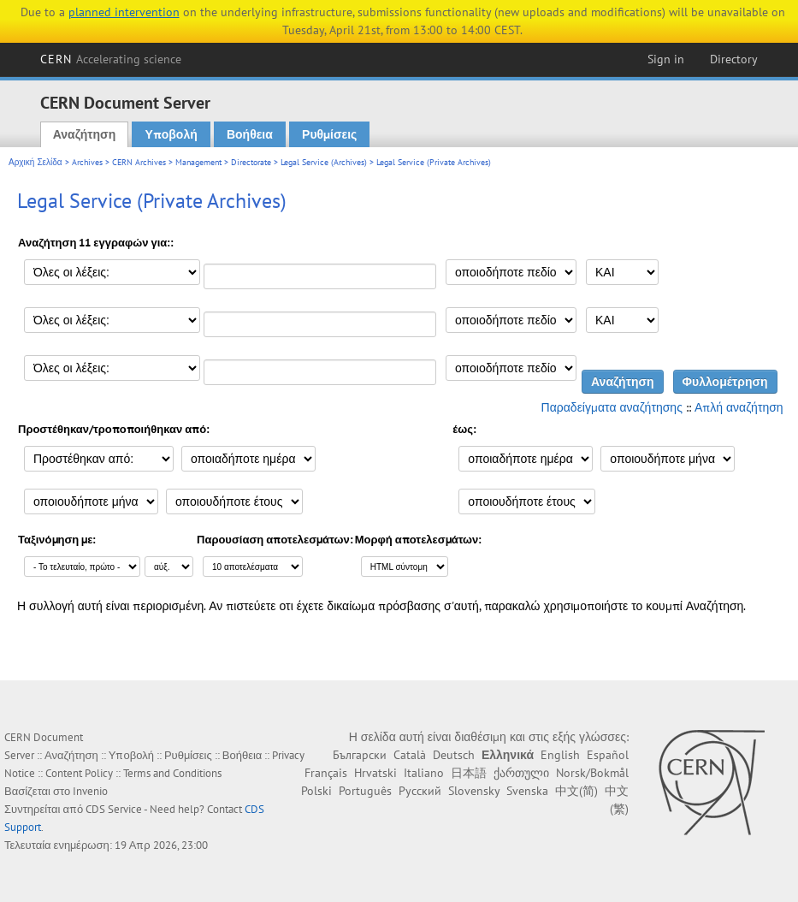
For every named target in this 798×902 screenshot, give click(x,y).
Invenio (90, 791)
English (560, 755)
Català (409, 755)
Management (198, 162)
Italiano (424, 772)
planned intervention (124, 12)
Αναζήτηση (84, 134)
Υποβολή (171, 134)
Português (365, 790)
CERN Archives (139, 162)
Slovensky (473, 790)
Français (325, 772)
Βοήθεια (250, 134)
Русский (420, 790)
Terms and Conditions (172, 773)
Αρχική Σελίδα (35, 162)
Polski (316, 790)
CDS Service (114, 809)
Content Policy (79, 773)
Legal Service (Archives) (324, 162)
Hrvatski (375, 772)
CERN (111, 59)
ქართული (521, 772)
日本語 (469, 772)
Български (360, 755)
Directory (734, 59)
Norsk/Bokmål (592, 772)
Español (608, 755)
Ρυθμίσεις (329, 134)
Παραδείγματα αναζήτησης (612, 407)
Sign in (665, 59)
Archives (87, 162)
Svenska (527, 790)
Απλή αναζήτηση (739, 407)
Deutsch (454, 755)
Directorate (251, 162)
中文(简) (576, 790)
